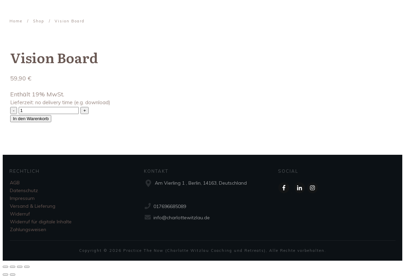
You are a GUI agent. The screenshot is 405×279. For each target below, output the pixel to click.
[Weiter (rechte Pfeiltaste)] (12, 275)
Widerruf (20, 214)
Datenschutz (24, 190)
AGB (15, 183)
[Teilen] (12, 267)
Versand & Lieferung (32, 206)
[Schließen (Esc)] (5, 267)
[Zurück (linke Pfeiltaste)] (5, 275)
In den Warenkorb (31, 118)
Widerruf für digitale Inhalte (41, 222)
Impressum (22, 198)
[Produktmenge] (49, 110)
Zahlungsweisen (28, 229)
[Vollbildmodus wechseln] (19, 267)
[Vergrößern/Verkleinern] (27, 267)
